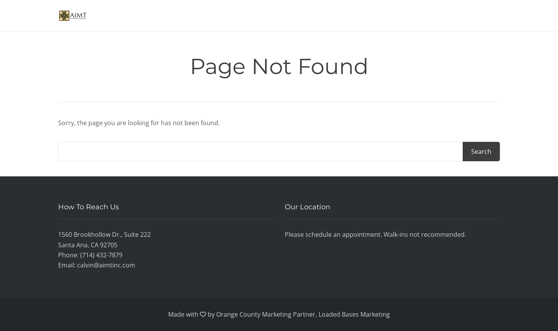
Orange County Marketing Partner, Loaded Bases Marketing (303, 314)
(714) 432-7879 (101, 255)
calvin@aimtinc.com (106, 265)
